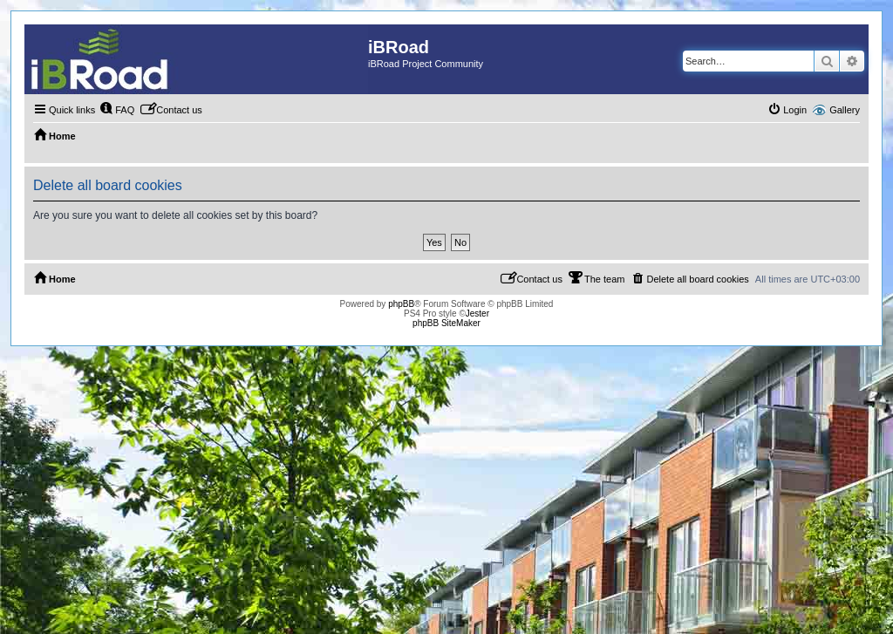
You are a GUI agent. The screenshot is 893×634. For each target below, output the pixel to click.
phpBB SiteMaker (446, 323)
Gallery (844, 110)
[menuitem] (116, 109)
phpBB (401, 304)
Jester (477, 313)
